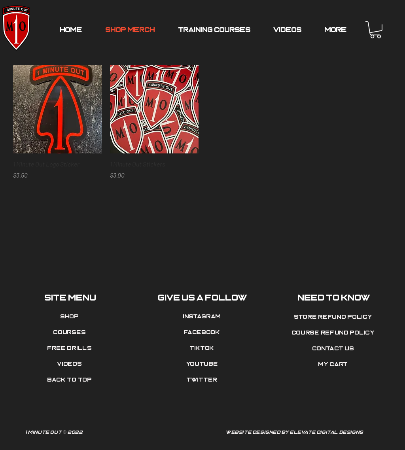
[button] (375, 29)
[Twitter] (203, 380)
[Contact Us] (334, 349)
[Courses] (70, 332)
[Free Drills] (70, 348)
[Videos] (70, 364)
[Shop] (70, 317)
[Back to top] (70, 380)
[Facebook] (203, 332)
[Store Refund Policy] (334, 317)
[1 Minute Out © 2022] (109, 433)
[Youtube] (203, 364)
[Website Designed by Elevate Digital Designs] (295, 433)
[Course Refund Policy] (334, 333)
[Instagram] (203, 317)
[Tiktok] (203, 348)
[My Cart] (334, 364)
